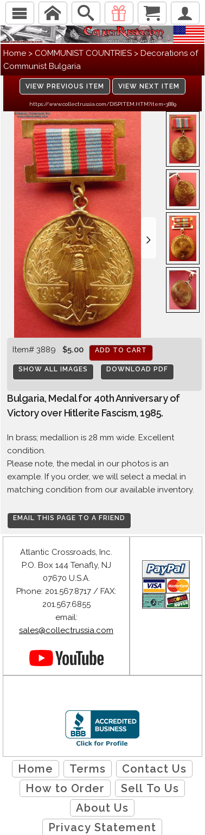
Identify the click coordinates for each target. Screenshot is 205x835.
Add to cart (121, 350)
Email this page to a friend (69, 518)
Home (14, 53)
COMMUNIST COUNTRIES (83, 53)
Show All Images (53, 369)
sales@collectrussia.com (66, 630)
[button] (148, 237)
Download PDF (137, 369)
